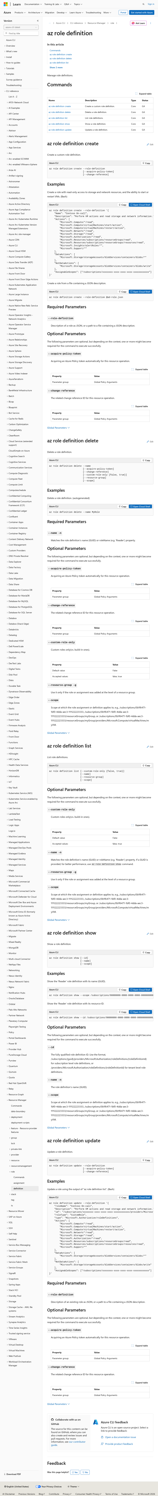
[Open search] (143, 4)
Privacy (66, 1493)
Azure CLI (60, 22)
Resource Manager (96, 22)
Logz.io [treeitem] (12, 830)
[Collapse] (38, 21)
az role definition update (60, 129)
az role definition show (59, 123)
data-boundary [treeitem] (18, 1111)
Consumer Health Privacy (87, 1493)
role (112, 22)
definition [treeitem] (18, 1188)
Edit (150, 144)
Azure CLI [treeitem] (10, 40)
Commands (55, 50)
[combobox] (21, 27)
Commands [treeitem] (16, 1105)
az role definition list (59, 62)
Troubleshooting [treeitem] (13, 85)
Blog (41, 1493)
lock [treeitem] (13, 1143)
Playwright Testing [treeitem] (17, 1026)
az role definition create (61, 54)
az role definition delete (61, 58)
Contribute (54, 1493)
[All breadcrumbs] (50, 23)
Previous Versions (27, 1493)
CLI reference (76, 22)
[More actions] (150, 23)
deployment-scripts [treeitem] (20, 1122)
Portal (123, 12)
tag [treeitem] (12, 1199)
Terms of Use (111, 1493)
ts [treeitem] (12, 1205)
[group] (100, 243)
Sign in (151, 3)
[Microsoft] (6, 4)
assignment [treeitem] (19, 1182)
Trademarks (126, 1493)
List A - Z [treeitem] (13, 96)
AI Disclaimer (8, 1493)
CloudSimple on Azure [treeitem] (19, 450)
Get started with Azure (142, 12)
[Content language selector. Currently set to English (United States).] (16, 1486)
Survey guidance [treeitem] (14, 79)
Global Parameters (58, 427)
